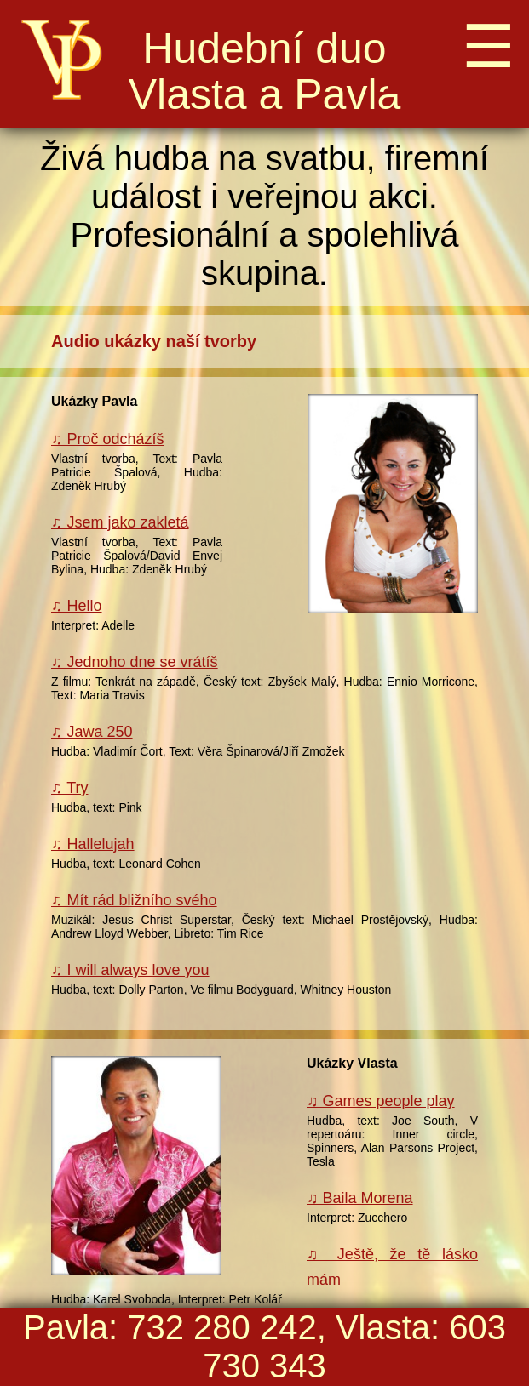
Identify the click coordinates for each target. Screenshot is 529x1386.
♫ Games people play (381, 1100)
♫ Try (70, 787)
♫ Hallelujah (93, 844)
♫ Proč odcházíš (107, 439)
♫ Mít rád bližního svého (134, 900)
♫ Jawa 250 (92, 731)
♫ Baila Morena (360, 1197)
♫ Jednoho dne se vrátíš (134, 661)
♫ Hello (76, 605)
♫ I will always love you (130, 969)
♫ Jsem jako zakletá (120, 522)
